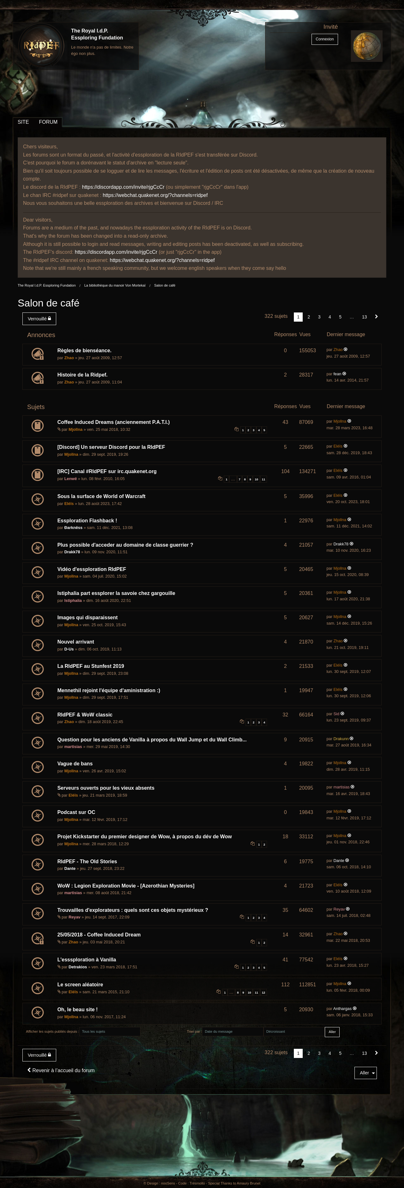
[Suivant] (376, 316)
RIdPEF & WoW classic (85, 714)
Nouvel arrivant (75, 641)
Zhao (69, 357)
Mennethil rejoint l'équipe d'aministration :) (108, 690)
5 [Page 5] (340, 316)
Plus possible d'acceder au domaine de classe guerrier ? (125, 545)
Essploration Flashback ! (87, 520)
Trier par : (194, 1031)
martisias (73, 746)
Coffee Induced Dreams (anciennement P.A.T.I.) (113, 422)
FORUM (48, 122)
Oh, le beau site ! (77, 1009)
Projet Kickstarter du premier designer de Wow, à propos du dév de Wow (144, 836)
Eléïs (338, 446)
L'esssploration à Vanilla (86, 959)
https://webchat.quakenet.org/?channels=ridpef (155, 195)
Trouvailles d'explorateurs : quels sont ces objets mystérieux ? (132, 910)
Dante (70, 868)
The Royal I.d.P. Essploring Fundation (47, 285)
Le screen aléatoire (80, 984)
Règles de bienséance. (84, 350)
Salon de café (164, 285)
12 (263, 992)
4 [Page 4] (330, 316)
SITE (23, 122)
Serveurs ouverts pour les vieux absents (106, 788)
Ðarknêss (73, 527)
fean (338, 373)
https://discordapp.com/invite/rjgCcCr (123, 187)
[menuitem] (40, 318)
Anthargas (342, 1008)
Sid (337, 713)
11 (263, 479)
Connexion (325, 39)
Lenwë (70, 478)
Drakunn (341, 738)
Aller (364, 1072)
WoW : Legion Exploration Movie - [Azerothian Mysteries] (125, 885)
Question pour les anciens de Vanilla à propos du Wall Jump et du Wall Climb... (152, 739)
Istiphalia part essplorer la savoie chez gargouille (116, 593)
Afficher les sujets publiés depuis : (52, 1031)
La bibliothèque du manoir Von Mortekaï (115, 285)
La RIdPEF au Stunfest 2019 (90, 666)
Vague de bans (75, 763)
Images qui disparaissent (87, 617)
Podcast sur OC (76, 812)
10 (256, 479)
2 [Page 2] (309, 316)
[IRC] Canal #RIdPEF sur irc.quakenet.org (107, 471)
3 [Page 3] (319, 316)
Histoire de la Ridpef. (82, 374)
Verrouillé (39, 318)
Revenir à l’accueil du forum (61, 1070)
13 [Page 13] (364, 316)
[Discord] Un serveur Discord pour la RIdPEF (111, 447)
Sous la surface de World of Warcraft (101, 496)
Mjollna (75, 429)
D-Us (69, 649)
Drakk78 (72, 551)
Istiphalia (73, 600)
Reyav (74, 917)
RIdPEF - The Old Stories (87, 861)
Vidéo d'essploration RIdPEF (91, 569)
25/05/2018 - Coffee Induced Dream (99, 934)
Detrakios (77, 967)
